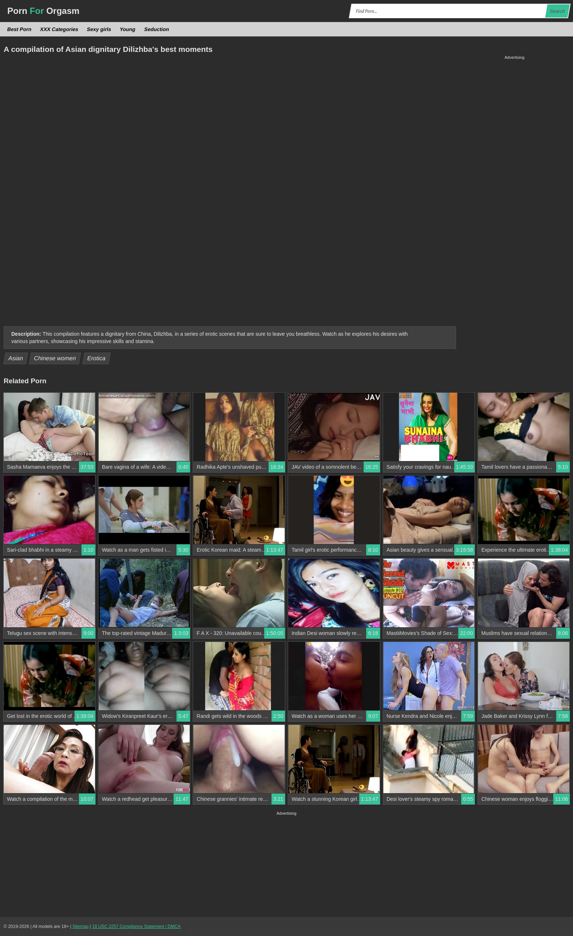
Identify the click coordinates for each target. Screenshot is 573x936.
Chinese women (55, 358)
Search (557, 11)
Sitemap (80, 926)
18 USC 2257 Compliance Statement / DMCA (136, 926)
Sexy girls (99, 29)
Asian (16, 358)
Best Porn (19, 29)
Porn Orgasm (43, 11)
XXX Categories (59, 29)
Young (127, 29)
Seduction (156, 29)
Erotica (96, 358)
